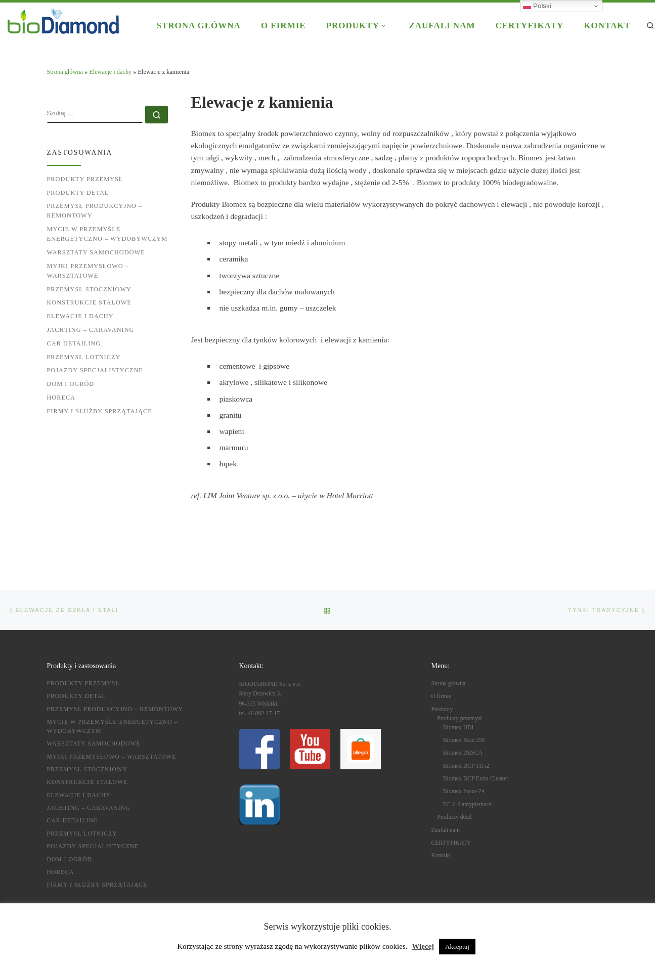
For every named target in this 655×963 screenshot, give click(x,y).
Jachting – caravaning (91, 329)
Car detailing (74, 343)
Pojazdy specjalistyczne (95, 370)
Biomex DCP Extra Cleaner (475, 778)
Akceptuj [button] (457, 946)
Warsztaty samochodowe (96, 252)
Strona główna (65, 71)
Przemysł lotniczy (84, 357)
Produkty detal (78, 192)
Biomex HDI (458, 727)
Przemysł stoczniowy (89, 289)
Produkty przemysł (85, 179)
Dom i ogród (71, 383)
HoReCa (61, 397)
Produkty (442, 709)
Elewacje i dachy (110, 71)
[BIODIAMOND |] (63, 19)
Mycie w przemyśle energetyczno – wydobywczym (107, 234)
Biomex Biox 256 (464, 740)
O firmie (441, 696)
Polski (537, 6)
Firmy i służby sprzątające (99, 411)
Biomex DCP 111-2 (466, 766)
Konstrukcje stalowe (89, 302)
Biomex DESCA (463, 753)
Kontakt (441, 855)
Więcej (423, 946)
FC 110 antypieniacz (467, 804)
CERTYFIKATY (451, 843)
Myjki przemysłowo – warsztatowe (88, 270)
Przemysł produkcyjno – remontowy (95, 210)
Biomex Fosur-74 (464, 791)
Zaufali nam (445, 830)
